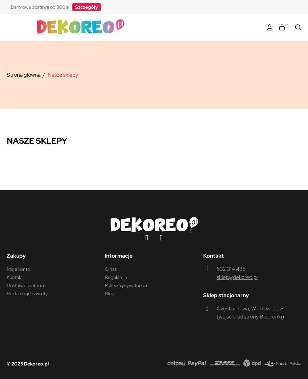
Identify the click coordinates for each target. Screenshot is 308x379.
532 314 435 (231, 269)
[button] (86, 7)
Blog (109, 293)
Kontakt (15, 277)
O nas (111, 269)
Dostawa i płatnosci (26, 285)
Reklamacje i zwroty (27, 293)
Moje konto (18, 269)
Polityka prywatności (126, 285)
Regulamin (116, 277)
